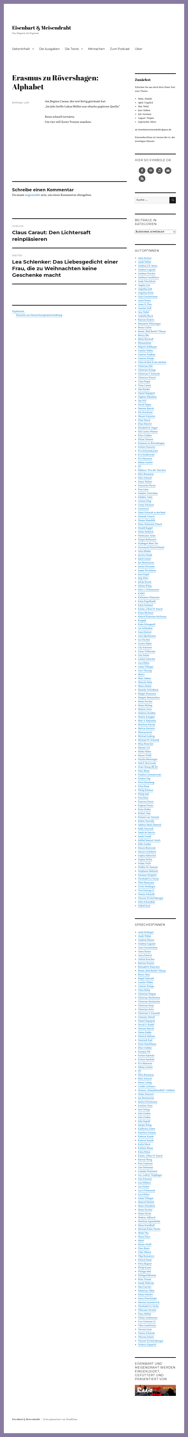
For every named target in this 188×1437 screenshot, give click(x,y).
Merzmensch (145, 732)
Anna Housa (144, 300)
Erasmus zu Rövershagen (151, 443)
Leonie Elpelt (145, 643)
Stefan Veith (144, 863)
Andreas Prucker (146, 273)
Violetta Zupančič (147, 1344)
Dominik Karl (145, 1040)
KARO (141, 593)
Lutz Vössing (145, 670)
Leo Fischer (144, 640)
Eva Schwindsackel (148, 451)
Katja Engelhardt (147, 601)
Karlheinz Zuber (146, 1129)
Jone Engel (143, 574)
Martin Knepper (146, 717)
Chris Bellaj (144, 990)
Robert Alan (144, 813)
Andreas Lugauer (146, 270)
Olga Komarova (146, 1256)
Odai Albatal (144, 1252)
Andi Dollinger (146, 932)
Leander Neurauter (147, 1171)
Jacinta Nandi (145, 555)
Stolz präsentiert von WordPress (60, 1419)
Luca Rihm (143, 663)
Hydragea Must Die (148, 543)
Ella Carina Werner (148, 431)
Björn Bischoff (145, 339)
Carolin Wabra (145, 350)
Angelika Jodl (145, 289)
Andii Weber (144, 262)
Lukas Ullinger (145, 667)
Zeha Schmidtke (146, 902)
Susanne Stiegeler (147, 875)
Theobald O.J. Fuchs (148, 879)
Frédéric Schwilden (148, 493)
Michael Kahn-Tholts (149, 1229)
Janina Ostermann (147, 1102)
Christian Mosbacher (149, 998)
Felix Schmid (145, 478)
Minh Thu (143, 1233)
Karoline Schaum (147, 1132)
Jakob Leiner (144, 559)
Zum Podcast (120, 49)
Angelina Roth (145, 293)
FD (139, 466)
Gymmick (143, 509)
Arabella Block (145, 316)
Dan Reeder (144, 389)
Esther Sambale (146, 1055)
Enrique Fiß (144, 1052)
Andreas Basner (146, 940)
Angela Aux (144, 285)
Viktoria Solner (146, 1337)
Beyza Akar (144, 974)
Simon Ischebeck (147, 852)
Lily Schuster (145, 647)
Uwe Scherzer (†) (146, 1321)
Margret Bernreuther (149, 697)
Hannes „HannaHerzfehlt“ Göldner (156, 1090)
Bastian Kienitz (146, 320)
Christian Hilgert (147, 994)
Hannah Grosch (146, 516)
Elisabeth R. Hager (147, 428)
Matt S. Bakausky (147, 721)
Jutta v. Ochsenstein (148, 589)
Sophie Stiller (145, 859)
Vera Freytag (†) (146, 890)
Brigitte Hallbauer (147, 347)
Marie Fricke (144, 1213)
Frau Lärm (143, 489)
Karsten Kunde (146, 1136)
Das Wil (142, 401)
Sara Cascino (144, 1287)
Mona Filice (144, 1237)
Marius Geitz (145, 709)
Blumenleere (144, 343)
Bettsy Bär (143, 335)
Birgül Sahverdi (146, 978)
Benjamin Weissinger (149, 323)
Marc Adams (144, 678)
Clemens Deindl (146, 1017)
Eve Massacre (145, 458)
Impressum (18, 311)
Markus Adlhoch (146, 1217)
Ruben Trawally (146, 821)
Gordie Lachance (146, 1086)
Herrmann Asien (147, 535)
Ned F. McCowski (147, 763)
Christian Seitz (146, 1009)
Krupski (142, 620)
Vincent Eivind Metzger (150, 898)
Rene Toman (144, 1279)
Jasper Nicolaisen (147, 570)
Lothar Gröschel (146, 659)
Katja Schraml (145, 605)
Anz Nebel (143, 312)
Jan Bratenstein (146, 562)
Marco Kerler (144, 686)
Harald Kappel (145, 528)
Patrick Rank (145, 1260)
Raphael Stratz (145, 805)
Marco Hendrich (146, 1206)
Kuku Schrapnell (146, 624)
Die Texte (72, 49)
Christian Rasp (146, 1005)
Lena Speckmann (147, 636)
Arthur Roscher (146, 959)
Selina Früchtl (145, 1294)
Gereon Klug (144, 501)
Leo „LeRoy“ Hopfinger (150, 1175)
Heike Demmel (146, 1094)
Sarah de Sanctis (146, 832)
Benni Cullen (145, 327)
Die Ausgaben (49, 49)
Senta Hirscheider (147, 1298)
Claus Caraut (144, 385)
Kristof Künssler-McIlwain (152, 616)
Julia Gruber (144, 1113)
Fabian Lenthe (145, 462)
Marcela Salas (145, 682)
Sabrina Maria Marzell (149, 825)
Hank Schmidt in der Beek (151, 512)
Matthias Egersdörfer (149, 1221)
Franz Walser (145, 482)
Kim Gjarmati (145, 1163)
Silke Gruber (144, 844)
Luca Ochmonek (146, 1190)
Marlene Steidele (146, 713)
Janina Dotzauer (146, 566)
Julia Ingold (144, 1121)
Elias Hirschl (145, 424)
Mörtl (141, 1240)
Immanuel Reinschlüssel (151, 547)
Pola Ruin (143, 798)
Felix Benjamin (146, 474)
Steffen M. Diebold (147, 867)
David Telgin (144, 404)
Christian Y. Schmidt (149, 374)
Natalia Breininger (147, 759)
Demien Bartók (146, 408)
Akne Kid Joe (144, 258)
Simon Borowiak (146, 848)
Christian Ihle (145, 366)
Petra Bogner (145, 1264)
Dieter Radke (144, 1032)
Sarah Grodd (144, 836)
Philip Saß (143, 794)
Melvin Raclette (146, 728)
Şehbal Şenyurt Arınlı (149, 840)
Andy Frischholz (147, 281)
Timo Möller (144, 1314)
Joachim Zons (145, 1105)
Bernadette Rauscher (149, 967)
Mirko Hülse (144, 751)
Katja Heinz (144, 1152)
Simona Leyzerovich (149, 1302)
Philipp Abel (144, 1271)
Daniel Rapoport (146, 393)
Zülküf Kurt (144, 906)
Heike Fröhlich (146, 532)
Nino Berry (144, 771)
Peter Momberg (146, 782)
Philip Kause (144, 1267)
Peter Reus (143, 786)
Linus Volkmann (146, 651)
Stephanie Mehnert (148, 871)
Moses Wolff (144, 755)
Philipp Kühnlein (147, 1275)
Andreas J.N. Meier (147, 266)
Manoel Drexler (146, 1202)
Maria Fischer (145, 701)
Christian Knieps (147, 370)
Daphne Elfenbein (147, 397)
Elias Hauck (144, 420)
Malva (141, 674)
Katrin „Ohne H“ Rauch (150, 609)
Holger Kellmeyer (147, 539)
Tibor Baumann (146, 882)
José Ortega (144, 1109)
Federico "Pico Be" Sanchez (152, 470)
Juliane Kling (145, 586)
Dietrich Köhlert (146, 1036)
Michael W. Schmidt (148, 740)
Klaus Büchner (145, 613)
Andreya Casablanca (148, 277)
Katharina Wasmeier (149, 597)
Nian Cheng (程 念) (148, 767)
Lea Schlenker (145, 628)
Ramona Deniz (146, 801)
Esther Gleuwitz (146, 447)
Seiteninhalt (21, 49)
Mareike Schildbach (148, 690)
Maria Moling (145, 705)
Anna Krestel (145, 955)
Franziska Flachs (147, 485)
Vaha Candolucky (147, 1325)
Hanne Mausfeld (146, 520)
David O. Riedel (146, 1025)
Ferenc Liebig (145, 1082)
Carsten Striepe (146, 358)
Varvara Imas (145, 1329)
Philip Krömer (145, 790)
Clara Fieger (144, 381)
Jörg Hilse (143, 578)
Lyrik (26, 102)
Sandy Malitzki (146, 1283)
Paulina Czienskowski (149, 775)
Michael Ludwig (146, 736)
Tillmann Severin (147, 1310)
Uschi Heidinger (146, 886)
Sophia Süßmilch (147, 855)
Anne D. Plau (145, 304)
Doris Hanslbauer (147, 1044)
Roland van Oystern (148, 817)
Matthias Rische (146, 724)
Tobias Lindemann (147, 1318)
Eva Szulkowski (146, 455)
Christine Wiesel (147, 377)
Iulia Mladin (144, 551)
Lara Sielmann (145, 1167)
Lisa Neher (143, 655)
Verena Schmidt (146, 894)
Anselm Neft (144, 308)
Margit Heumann (147, 694)
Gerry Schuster (146, 505)
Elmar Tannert (145, 439)
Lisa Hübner (144, 1183)
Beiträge (17, 102)
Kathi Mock (144, 1144)
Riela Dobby (144, 809)
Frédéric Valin (145, 497)
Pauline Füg (144, 778)
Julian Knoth (144, 582)
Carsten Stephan (146, 354)
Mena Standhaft (146, 1225)
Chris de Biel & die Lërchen (152, 362)
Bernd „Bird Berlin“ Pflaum (152, 331)
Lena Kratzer (144, 632)
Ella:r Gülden (145, 435)
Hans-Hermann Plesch (150, 524)
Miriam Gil (144, 748)
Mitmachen (96, 49)
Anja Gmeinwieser (147, 296)
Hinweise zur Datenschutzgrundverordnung (39, 315)
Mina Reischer (145, 744)
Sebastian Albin (146, 1291)
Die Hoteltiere (145, 412)
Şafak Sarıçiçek (145, 828)
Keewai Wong (145, 1159)
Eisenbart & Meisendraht (41, 27)
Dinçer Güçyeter (146, 416)
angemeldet (32, 195)
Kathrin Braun (145, 1148)
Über (138, 49)
